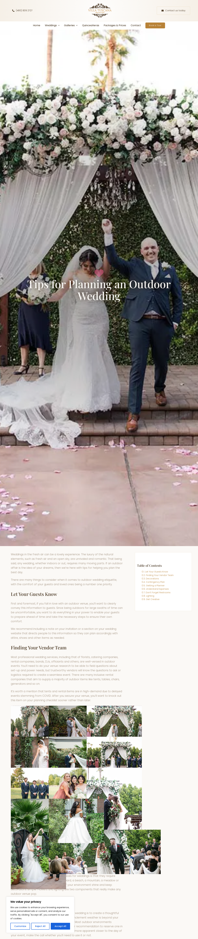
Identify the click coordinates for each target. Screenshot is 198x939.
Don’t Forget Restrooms (158, 592)
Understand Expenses (157, 589)
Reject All (40, 926)
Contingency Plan (155, 582)
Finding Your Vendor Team (160, 575)
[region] (40, 915)
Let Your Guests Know (156, 571)
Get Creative (152, 599)
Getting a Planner (155, 585)
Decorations (152, 578)
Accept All (60, 926)
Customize (20, 926)
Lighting (150, 595)
